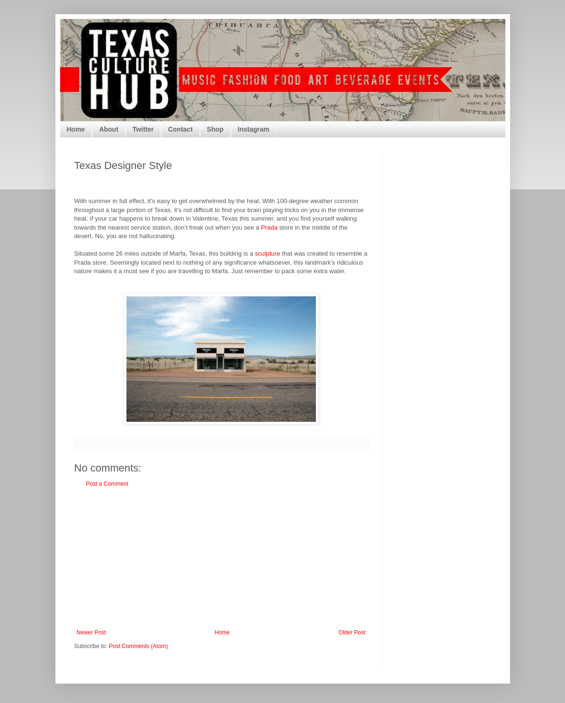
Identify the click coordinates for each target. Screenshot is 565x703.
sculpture (267, 253)
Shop (215, 129)
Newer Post (91, 632)
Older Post (352, 632)
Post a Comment (107, 484)
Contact (180, 129)
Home (76, 129)
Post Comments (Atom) (138, 646)
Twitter (143, 129)
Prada (269, 227)
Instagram (253, 129)
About (108, 129)
